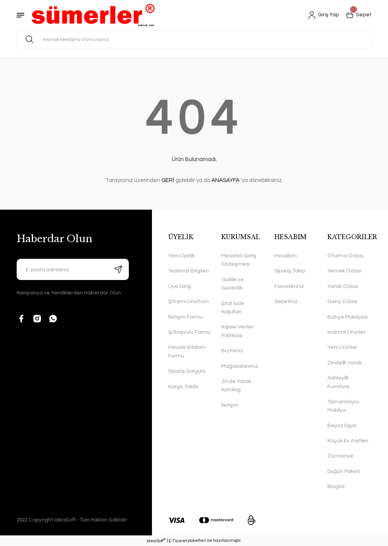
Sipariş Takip (289, 271)
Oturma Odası (345, 255)
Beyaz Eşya (341, 425)
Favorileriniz (289, 286)
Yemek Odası (344, 271)
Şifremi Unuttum (188, 301)
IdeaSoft (156, 540)
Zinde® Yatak (344, 363)
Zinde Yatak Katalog (236, 385)
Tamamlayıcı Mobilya (343, 406)
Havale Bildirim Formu (187, 351)
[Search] (194, 39)
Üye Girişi (179, 286)
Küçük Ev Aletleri (347, 440)
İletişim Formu (185, 317)
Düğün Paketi (343, 471)
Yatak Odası (342, 286)
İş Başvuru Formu (189, 332)
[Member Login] (323, 15)
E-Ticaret (178, 541)
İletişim (230, 405)
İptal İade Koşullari (232, 307)
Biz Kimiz (232, 350)
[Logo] (93, 15)
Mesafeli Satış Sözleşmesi (238, 260)
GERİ (167, 180)
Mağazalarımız (239, 366)
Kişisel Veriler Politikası (237, 331)
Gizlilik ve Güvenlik (232, 284)
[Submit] (118, 269)
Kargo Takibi (183, 386)
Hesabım (285, 255)
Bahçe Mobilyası (347, 317)
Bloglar (336, 486)
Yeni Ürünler (342, 347)
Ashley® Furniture (338, 382)
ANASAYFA (225, 180)
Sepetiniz (285, 301)
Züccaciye (340, 456)
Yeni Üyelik (181, 255)
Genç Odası (342, 301)
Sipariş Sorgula (186, 371)
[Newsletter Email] (73, 269)
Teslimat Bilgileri (188, 271)
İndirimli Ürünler (346, 332)
